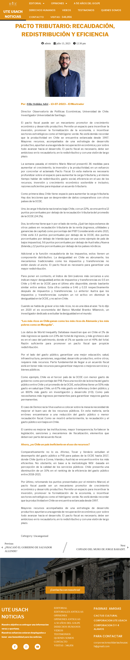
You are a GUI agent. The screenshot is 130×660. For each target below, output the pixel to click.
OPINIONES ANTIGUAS (67, 619)
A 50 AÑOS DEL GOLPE (67, 623)
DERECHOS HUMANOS (67, 626)
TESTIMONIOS (62, 634)
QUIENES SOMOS (64, 638)
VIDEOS (58, 630)
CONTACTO (60, 641)
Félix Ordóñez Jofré (37, 104)
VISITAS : (63, 645)
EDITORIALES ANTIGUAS (68, 611)
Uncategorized (41, 536)
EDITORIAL (60, 608)
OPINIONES (60, 615)
